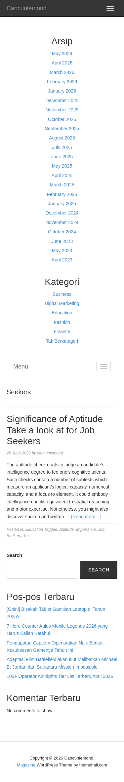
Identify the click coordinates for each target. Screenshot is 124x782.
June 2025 (62, 156)
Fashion (62, 322)
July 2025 (62, 147)
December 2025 (62, 100)
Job (101, 529)
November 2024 (62, 222)
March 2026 (62, 72)
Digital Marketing (62, 303)
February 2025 (62, 194)
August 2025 (62, 137)
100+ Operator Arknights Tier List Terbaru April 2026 (60, 676)
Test (27, 535)
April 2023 (62, 259)
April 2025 (62, 175)
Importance (86, 529)
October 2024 (62, 231)
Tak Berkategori (62, 341)
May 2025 (62, 166)
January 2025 (62, 203)
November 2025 (62, 109)
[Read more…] (86, 516)
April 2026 (62, 62)
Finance (62, 331)
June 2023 (62, 241)
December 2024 (62, 212)
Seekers (14, 535)
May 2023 (62, 250)
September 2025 (62, 128)
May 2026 (62, 53)
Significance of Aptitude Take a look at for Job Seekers (55, 430)
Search (14, 555)
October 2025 (62, 119)
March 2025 (62, 184)
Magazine (26, 764)
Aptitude (66, 529)
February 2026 (62, 81)
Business (62, 294)
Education (62, 312)
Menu (20, 366)
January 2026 (62, 91)
